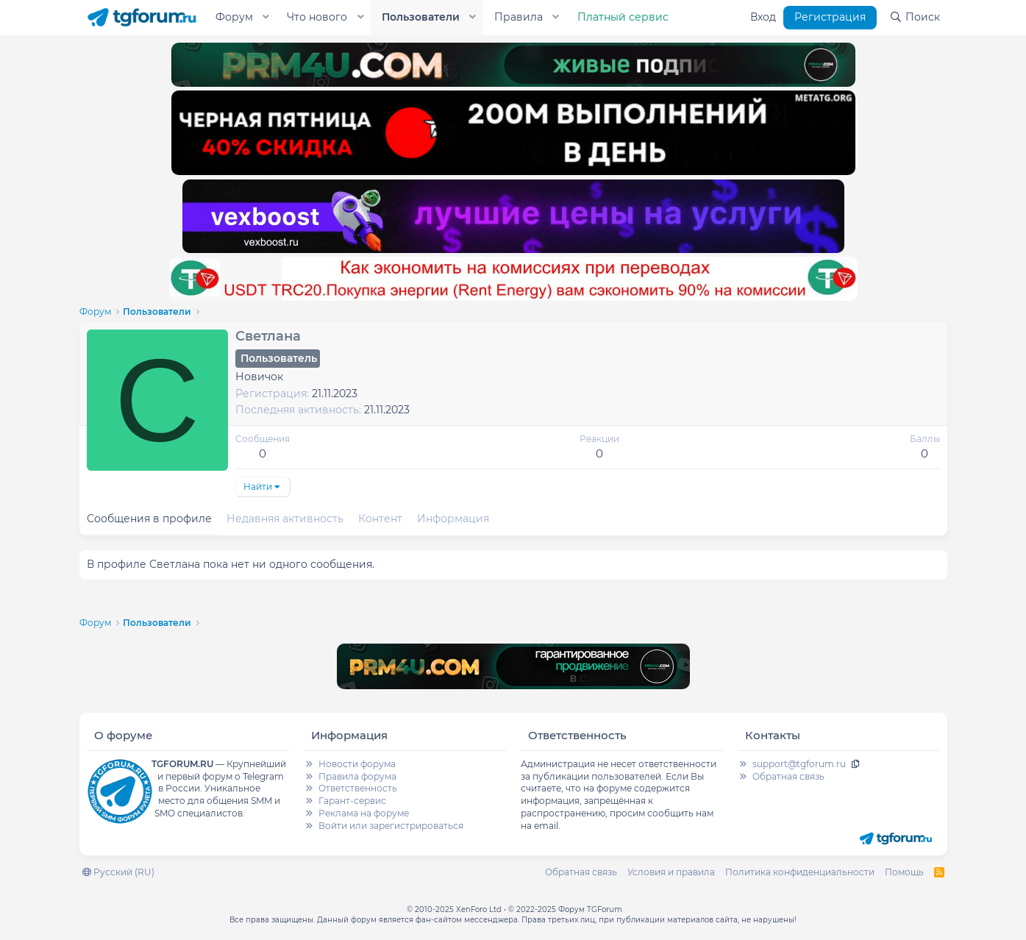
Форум (234, 17)
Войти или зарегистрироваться (390, 825)
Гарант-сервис (352, 800)
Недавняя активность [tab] (285, 518)
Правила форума (357, 776)
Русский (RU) (118, 871)
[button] (265, 17)
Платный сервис (623, 17)
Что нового (317, 17)
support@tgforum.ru (799, 763)
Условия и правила (671, 871)
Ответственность (357, 788)
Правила (518, 17)
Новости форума (357, 763)
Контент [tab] (380, 518)
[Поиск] (914, 17)
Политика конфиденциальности (799, 871)
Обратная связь (788, 776)
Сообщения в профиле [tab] (149, 518)
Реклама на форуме (363, 813)
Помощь (904, 871)
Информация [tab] (453, 518)
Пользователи (421, 17)
